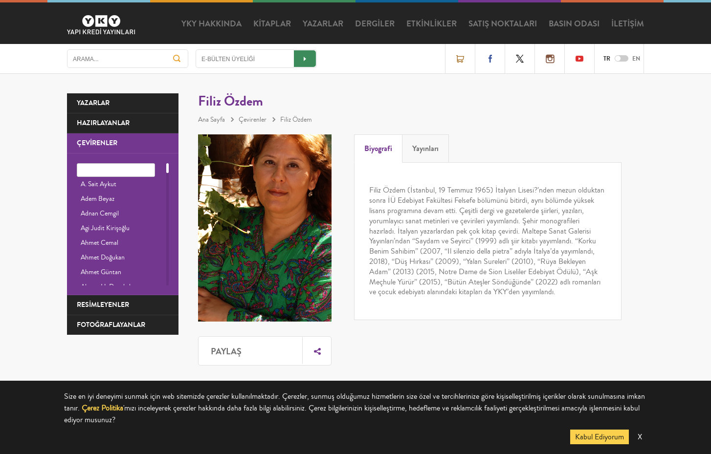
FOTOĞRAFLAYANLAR (111, 325)
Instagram (549, 58)
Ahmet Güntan (101, 272)
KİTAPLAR (272, 24)
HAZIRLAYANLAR (103, 123)
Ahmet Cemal (99, 243)
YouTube (579, 58)
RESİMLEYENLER (103, 305)
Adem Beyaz (97, 199)
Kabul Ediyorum (599, 437)
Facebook (490, 58)
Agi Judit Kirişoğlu (105, 228)
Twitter (519, 58)
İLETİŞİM (627, 24)
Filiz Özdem (296, 120)
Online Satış (460, 58)
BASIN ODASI (574, 24)
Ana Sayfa (211, 120)
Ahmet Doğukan (103, 257)
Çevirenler (253, 120)
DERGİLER (375, 24)
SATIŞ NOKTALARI (502, 24)
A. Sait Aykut (98, 184)
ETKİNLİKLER (431, 24)
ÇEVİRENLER (97, 143)
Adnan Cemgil (100, 213)
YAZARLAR (323, 24)
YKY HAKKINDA (211, 24)
